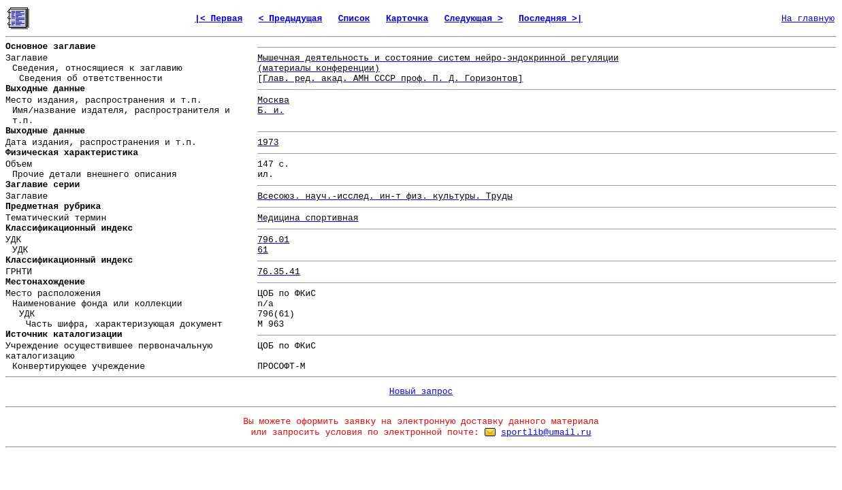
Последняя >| (551, 19)
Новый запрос (421, 392)
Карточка (407, 19)
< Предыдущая (291, 19)
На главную (808, 19)
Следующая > (473, 19)
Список (354, 19)
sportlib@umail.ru (546, 432)
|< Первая (218, 19)
